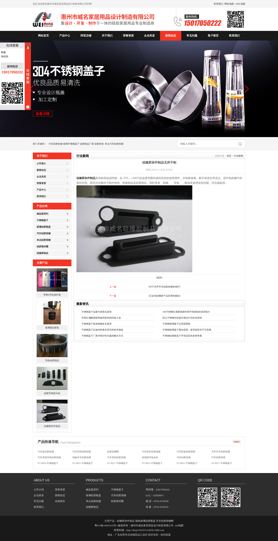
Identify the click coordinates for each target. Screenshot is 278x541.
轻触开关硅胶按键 (81, 457)
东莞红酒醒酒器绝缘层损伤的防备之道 (101, 317)
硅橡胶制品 (42, 253)
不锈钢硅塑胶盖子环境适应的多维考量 (182, 335)
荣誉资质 (128, 35)
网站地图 (229, 4)
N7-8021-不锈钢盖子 (187, 463)
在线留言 (60, 501)
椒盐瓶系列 (42, 213)
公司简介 (41, 163)
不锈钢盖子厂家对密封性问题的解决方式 (102, 335)
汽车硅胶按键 (56, 143)
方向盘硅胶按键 (46, 451)
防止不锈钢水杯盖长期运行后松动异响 (182, 317)
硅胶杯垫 (99, 143)
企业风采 (149, 35)
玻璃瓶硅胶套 (52, 328)
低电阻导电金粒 (150, 457)
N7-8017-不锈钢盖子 (221, 463)
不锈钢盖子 (42, 220)
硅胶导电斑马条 (52, 394)
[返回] (159, 277)
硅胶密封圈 (42, 246)
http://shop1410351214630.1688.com (145, 530)
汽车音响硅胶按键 (81, 451)
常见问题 (191, 35)
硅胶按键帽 (113, 451)
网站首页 (43, 35)
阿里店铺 (86, 35)
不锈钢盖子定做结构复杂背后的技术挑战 (102, 329)
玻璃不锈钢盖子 (71, 143)
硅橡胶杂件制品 (52, 427)
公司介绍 (39, 489)
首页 (229, 155)
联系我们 (218, 4)
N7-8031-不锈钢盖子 (82, 463)
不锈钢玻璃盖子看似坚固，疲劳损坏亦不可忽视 (187, 329)
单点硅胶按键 (44, 240)
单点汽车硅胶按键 (114, 143)
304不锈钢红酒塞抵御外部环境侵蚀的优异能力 (186, 311)
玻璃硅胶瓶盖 (44, 227)
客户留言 (213, 35)
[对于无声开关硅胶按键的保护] (164, 286)
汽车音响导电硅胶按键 (49, 457)
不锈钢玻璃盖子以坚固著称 (176, 323)
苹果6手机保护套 (52, 295)
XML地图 (240, 4)
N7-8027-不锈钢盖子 (117, 463)
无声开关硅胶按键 (220, 451)
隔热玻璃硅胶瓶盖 (145, 520)
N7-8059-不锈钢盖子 (48, 463)
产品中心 (64, 35)
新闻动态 (170, 35)
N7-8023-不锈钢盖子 (152, 463)
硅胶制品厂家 (87, 143)
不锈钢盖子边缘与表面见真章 (96, 311)
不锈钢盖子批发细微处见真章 (96, 323)
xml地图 (179, 525)
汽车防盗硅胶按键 (186, 451)
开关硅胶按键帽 (165, 520)
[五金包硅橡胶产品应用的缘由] (164, 295)
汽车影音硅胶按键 (151, 451)
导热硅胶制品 (52, 361)
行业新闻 (238, 155)
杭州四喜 (166, 534)
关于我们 (107, 35)
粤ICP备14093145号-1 (106, 525)
